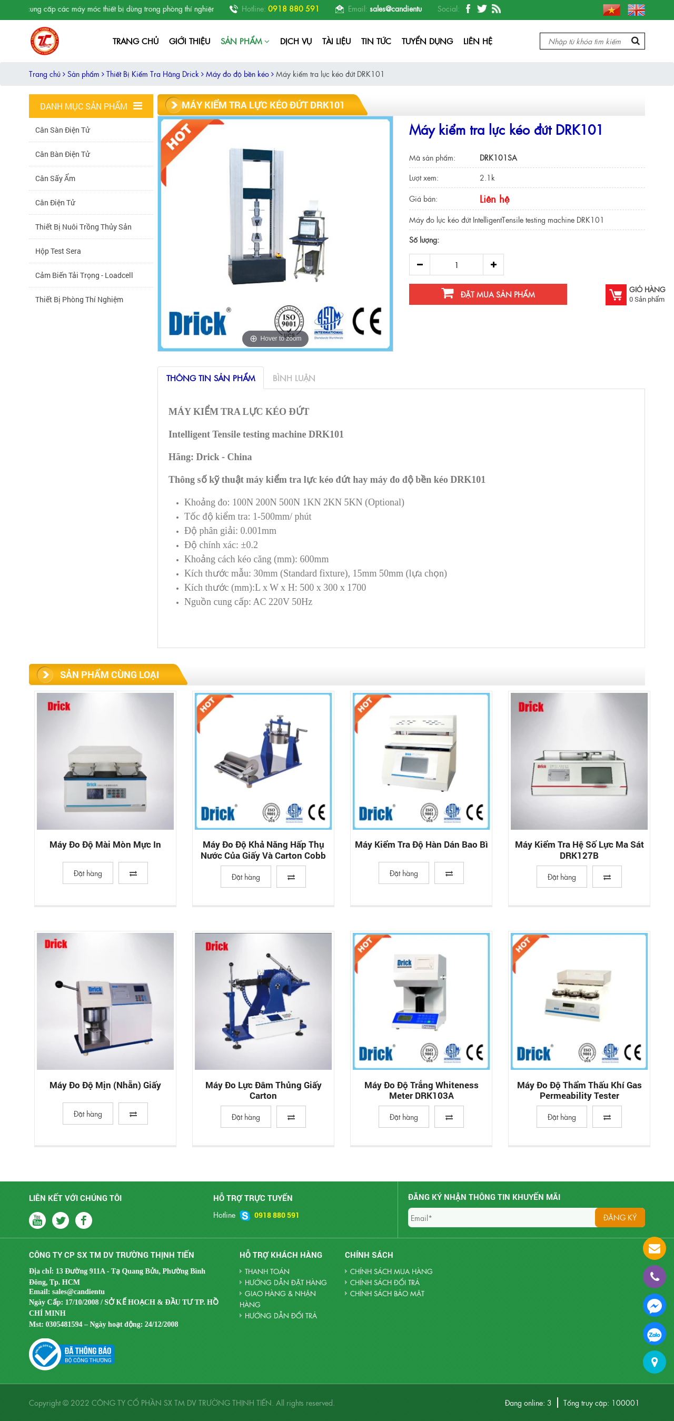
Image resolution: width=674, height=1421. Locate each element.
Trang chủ (135, 40)
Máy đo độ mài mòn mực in (105, 844)
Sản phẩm (245, 40)
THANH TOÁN (267, 1271)
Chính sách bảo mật (387, 1293)
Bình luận (294, 377)
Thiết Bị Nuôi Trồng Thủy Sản (83, 227)
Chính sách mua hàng (391, 1271)
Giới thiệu (189, 40)
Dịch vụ (296, 40)
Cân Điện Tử (55, 202)
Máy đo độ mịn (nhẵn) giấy (105, 1085)
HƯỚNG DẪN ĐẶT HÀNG (286, 1282)
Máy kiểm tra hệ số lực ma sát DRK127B (579, 850)
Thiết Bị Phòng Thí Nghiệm (79, 299)
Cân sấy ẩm (55, 178)
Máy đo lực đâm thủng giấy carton (263, 1090)
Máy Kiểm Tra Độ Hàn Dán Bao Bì (421, 844)
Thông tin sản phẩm (210, 377)
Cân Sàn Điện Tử (62, 130)
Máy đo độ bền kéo (240, 73)
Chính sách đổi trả (385, 1282)
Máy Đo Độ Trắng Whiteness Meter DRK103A (421, 1090)
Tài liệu (336, 40)
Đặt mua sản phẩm (488, 293)
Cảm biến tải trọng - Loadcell (84, 275)
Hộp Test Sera (58, 251)
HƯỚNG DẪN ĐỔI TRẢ (281, 1315)
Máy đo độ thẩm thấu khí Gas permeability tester (579, 1090)
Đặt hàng (88, 873)
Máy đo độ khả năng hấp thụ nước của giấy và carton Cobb (263, 850)
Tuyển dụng (427, 40)
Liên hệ (477, 40)
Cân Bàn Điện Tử (62, 154)
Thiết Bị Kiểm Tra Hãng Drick (155, 73)
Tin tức (376, 40)
